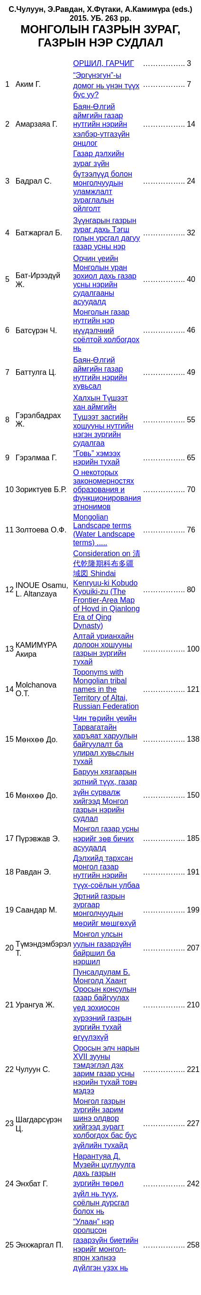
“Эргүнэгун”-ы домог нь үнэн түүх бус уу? (106, 85)
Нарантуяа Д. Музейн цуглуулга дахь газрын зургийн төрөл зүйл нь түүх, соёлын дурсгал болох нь (104, 1183)
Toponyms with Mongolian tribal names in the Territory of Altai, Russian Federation (106, 689)
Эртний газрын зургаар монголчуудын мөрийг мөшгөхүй (104, 909)
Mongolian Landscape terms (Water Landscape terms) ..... (104, 530)
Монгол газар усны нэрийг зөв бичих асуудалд (106, 838)
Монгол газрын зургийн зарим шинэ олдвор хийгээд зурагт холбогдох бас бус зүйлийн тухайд (105, 1123)
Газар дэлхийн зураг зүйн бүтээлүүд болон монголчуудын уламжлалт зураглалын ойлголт (102, 181)
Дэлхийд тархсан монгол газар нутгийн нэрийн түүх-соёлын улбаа (106, 871)
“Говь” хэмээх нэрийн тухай (96, 457)
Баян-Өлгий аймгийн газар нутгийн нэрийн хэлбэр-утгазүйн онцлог (101, 124)
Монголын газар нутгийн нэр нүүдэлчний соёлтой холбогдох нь (106, 330)
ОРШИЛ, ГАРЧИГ (103, 63)
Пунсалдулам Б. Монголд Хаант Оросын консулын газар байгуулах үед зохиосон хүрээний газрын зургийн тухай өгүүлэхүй (104, 1004)
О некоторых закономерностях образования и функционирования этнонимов (107, 489)
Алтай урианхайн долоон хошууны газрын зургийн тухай (103, 649)
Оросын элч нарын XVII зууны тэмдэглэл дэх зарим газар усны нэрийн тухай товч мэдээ (106, 1069)
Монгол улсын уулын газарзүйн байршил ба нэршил (102, 948)
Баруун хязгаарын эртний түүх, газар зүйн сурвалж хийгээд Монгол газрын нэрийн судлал (105, 795)
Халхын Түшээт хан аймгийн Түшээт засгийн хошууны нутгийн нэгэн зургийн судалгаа (103, 420)
